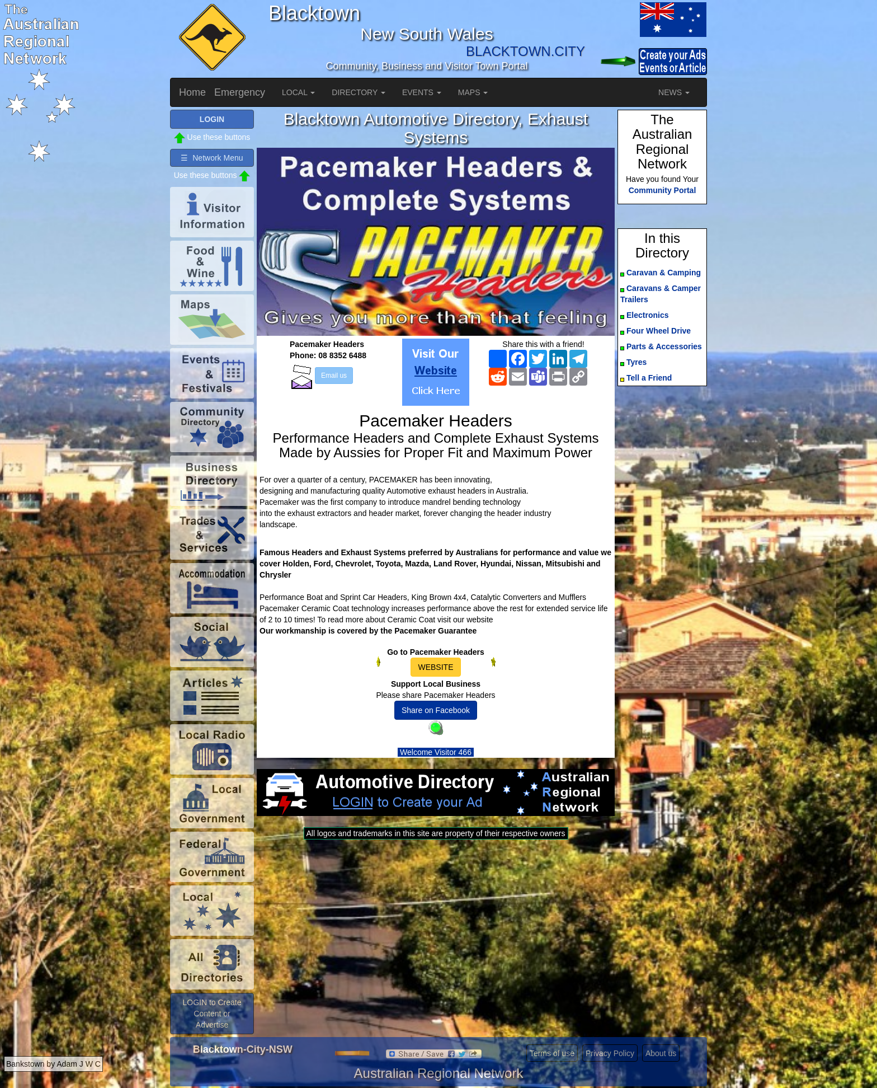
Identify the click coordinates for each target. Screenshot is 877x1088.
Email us (334, 375)
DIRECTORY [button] (358, 92)
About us (660, 1053)
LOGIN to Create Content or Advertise (211, 1013)
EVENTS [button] (421, 92)
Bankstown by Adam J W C (53, 1063)
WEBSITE (435, 667)
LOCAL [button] (298, 92)
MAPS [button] (473, 92)
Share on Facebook (436, 710)
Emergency (239, 92)
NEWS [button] (674, 92)
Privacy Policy (610, 1053)
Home (192, 92)
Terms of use (552, 1053)
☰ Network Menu (212, 157)
